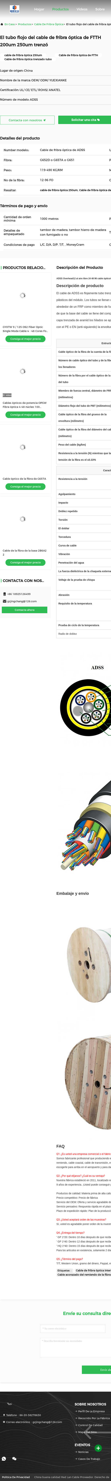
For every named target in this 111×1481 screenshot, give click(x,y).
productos (24, 24)
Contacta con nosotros (27, 120)
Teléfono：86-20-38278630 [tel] (22, 1415)
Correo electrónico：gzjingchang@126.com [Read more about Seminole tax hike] (32, 1422)
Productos (60, 9)
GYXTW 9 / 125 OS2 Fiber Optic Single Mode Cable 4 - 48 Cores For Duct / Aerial (25, 331)
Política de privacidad (16, 1477)
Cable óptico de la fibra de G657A (24, 478)
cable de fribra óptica (48, 24)
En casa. (10, 24)
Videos (82, 9)
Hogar (39, 9)
